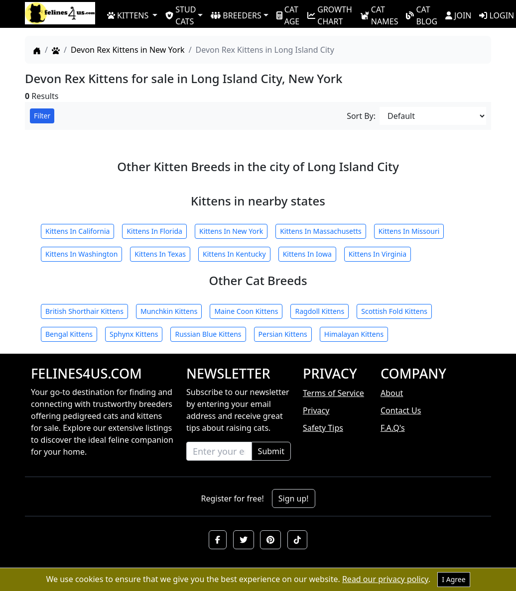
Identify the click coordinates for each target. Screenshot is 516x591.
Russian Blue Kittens (208, 334)
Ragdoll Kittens (319, 311)
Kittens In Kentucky (234, 254)
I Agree (453, 579)
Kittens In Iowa (307, 254)
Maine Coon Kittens (246, 311)
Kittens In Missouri (409, 231)
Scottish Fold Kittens (394, 311)
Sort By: (361, 115)
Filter (42, 115)
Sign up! (293, 498)
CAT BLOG (421, 15)
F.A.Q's (393, 427)
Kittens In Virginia (377, 254)
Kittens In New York (231, 231)
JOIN (458, 15)
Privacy (316, 410)
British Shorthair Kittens (84, 311)
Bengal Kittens (69, 334)
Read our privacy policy (385, 579)
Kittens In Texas (160, 254)
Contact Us (401, 410)
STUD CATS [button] (180, 15)
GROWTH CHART (329, 15)
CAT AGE (287, 15)
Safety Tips (323, 427)
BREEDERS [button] (236, 15)
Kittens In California (77, 231)
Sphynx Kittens (134, 334)
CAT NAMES (379, 15)
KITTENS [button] (127, 15)
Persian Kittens (282, 334)
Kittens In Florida (154, 231)
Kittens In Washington (81, 254)
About (392, 393)
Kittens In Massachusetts (321, 231)
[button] (218, 539)
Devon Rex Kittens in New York (128, 49)
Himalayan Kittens (354, 334)
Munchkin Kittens (168, 311)
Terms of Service (333, 393)
